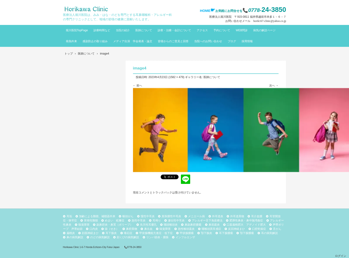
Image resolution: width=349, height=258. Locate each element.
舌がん (277, 228)
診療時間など (101, 30)
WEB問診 (242, 30)
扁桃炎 (70, 233)
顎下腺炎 (206, 233)
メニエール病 (196, 216)
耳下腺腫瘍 (226, 233)
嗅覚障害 (84, 224)
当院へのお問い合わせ (208, 41)
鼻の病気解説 (74, 237)
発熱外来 (71, 41)
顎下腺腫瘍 (247, 233)
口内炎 (94, 228)
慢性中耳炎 (148, 216)
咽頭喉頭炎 (171, 224)
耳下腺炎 (111, 233)
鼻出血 (148, 228)
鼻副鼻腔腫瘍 (193, 224)
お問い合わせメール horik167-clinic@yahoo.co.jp (255, 21)
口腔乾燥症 (259, 228)
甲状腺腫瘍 (187, 233)
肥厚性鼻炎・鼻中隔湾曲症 (246, 220)
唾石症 (128, 233)
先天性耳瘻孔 (148, 224)
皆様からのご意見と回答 (173, 41)
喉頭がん (127, 216)
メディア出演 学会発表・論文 (132, 41)
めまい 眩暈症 (114, 220)
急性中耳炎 (139, 220)
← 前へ (137, 85)
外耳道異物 (237, 216)
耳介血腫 (256, 216)
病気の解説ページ (264, 30)
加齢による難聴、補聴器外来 (97, 216)
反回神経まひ (236, 228)
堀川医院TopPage (77, 30)
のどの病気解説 (100, 237)
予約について (221, 30)
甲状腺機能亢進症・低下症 (156, 233)
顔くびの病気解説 (128, 237)
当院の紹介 (123, 30)
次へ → (273, 85)
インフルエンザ (185, 237)
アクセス (202, 30)
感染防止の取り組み (95, 41)
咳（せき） (112, 228)
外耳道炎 (217, 216)
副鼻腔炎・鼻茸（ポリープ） (114, 224)
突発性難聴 (91, 220)
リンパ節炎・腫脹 (157, 237)
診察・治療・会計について (174, 30)
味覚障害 (165, 228)
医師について (143, 30)
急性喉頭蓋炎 (186, 228)
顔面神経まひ (90, 233)
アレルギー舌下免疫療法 (207, 220)
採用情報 (247, 41)
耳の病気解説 (269, 233)
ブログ (232, 41)
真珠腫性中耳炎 (171, 216)
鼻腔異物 (131, 228)
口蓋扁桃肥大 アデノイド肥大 (246, 224)
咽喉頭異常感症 (211, 228)
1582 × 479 (176, 77)
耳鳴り (157, 220)
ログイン (340, 256)
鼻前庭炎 (214, 224)
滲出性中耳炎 (176, 220)
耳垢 (69, 216)
